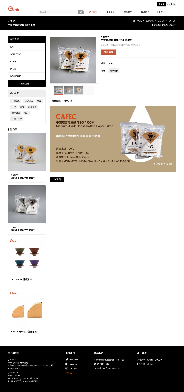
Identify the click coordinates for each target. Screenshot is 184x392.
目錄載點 (69, 372)
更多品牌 (26, 84)
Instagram (71, 364)
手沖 (14, 107)
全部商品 (16, 101)
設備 (39, 101)
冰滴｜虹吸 (17, 118)
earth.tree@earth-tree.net (108, 368)
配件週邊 (16, 113)
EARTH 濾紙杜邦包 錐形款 (24, 331)
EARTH (13, 47)
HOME (137, 21)
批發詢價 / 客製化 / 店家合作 (150, 360)
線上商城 (161, 12)
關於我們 (129, 12)
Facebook (71, 359)
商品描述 (56, 101)
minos (13, 69)
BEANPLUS (15, 76)
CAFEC (161, 21)
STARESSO (15, 54)
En (171, 4)
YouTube (71, 368)
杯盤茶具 (32, 107)
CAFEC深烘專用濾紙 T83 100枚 (22, 228)
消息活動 (112, 12)
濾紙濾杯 (29, 101)
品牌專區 (150, 21)
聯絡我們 (145, 12)
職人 (26, 113)
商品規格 (68, 101)
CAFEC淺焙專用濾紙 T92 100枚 (22, 176)
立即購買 (108, 52)
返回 (57, 179)
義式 (22, 107)
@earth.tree (148, 364)
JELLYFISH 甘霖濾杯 (21, 279)
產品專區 (94, 12)
